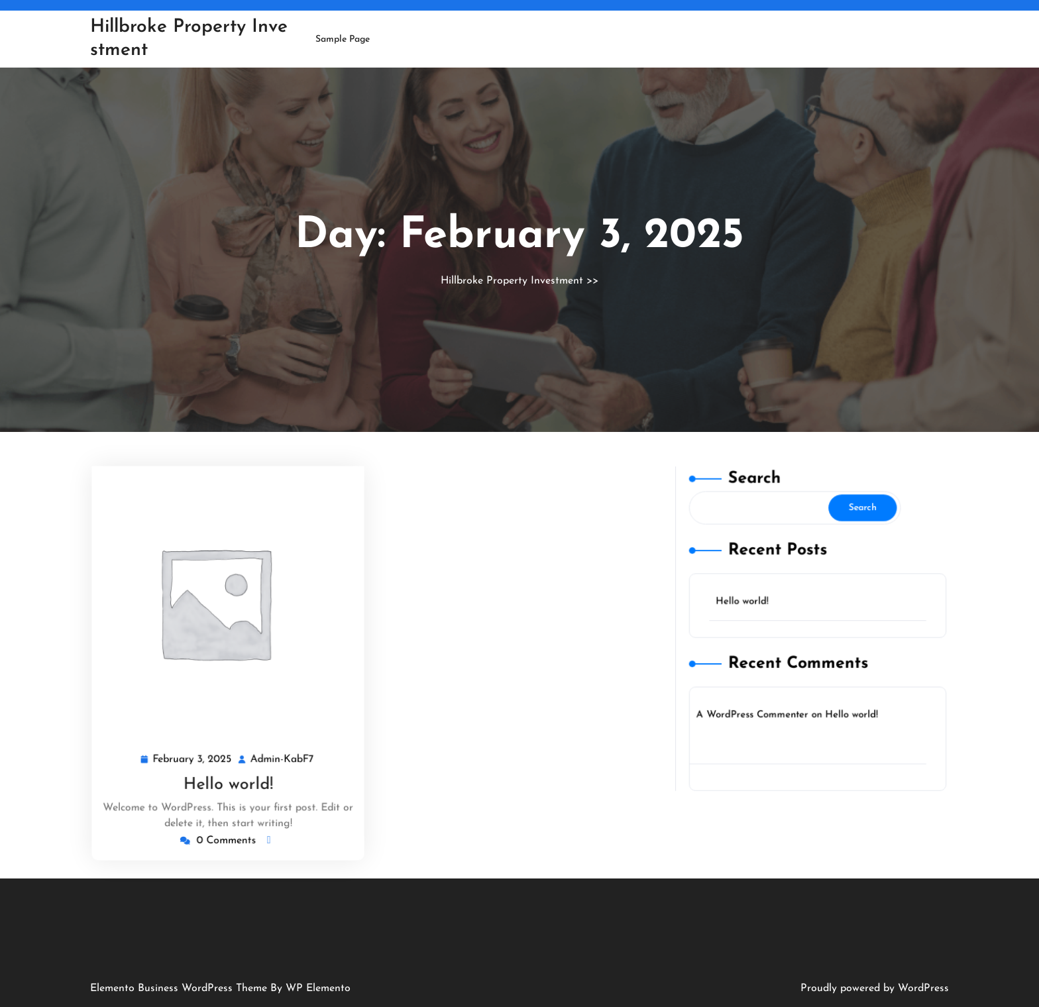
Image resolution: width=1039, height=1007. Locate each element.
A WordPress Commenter (757, 705)
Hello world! (227, 781)
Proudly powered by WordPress (874, 988)
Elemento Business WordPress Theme (180, 988)
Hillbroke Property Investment (512, 281)
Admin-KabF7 (281, 756)
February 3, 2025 (194, 756)
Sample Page (342, 39)
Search (759, 495)
